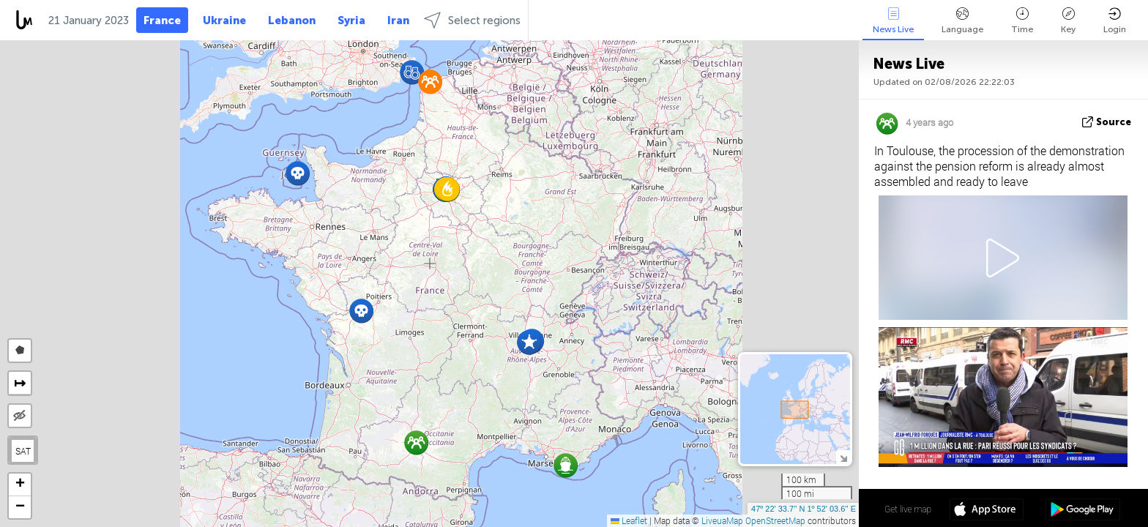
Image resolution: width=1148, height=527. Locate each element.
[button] (565, 465)
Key (1068, 20)
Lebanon (292, 20)
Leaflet (629, 520)
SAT (23, 451)
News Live (893, 20)
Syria (351, 20)
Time (1022, 20)
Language (962, 20)
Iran (398, 20)
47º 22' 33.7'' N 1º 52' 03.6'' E (803, 508)
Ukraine (224, 20)
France (162, 20)
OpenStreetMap (775, 520)
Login (1114, 20)
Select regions (472, 20)
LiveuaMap (722, 520)
